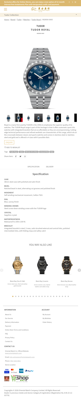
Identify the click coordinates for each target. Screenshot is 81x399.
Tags (6, 151)
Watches (26, 19)
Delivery (49, 166)
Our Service (9, 318)
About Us (8, 314)
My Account (46, 314)
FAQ (6, 334)
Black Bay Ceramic (42, 281)
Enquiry (9, 142)
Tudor (19, 19)
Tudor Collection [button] (11, 15)
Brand (13, 19)
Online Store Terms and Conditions (17, 330)
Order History (47, 322)
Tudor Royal (36, 19)
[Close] (75, 2)
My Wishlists (47, 318)
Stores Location (10, 365)
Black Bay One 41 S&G (17, 281)
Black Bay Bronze (66, 281)
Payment (8, 326)
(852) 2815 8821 (15, 361)
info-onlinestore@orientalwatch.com (22, 357)
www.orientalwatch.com (13, 353)
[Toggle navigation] (5, 9)
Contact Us (9, 341)
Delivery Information (12, 322)
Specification (33, 166)
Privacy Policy (9, 337)
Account (46, 309)
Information (10, 309)
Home (6, 19)
